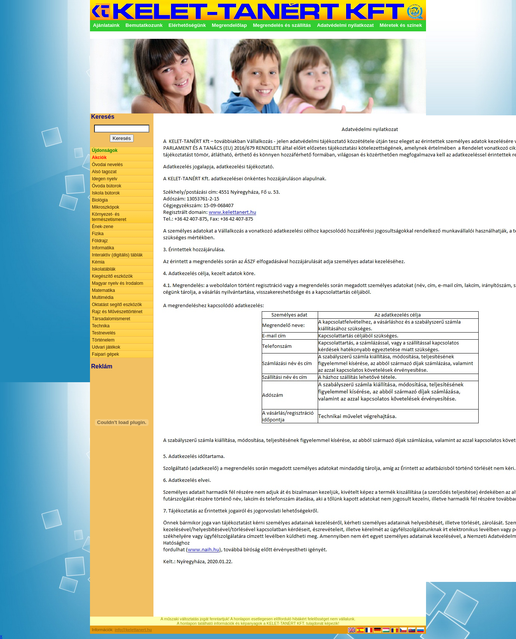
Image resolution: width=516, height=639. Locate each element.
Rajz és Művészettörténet (117, 311)
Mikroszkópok (105, 207)
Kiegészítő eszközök (112, 276)
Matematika (103, 290)
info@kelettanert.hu (133, 629)
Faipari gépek (105, 354)
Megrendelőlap (229, 25)
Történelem (103, 340)
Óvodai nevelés (107, 164)
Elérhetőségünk (187, 25)
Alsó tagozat (104, 171)
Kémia (98, 262)
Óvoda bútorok (106, 185)
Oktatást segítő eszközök (117, 304)
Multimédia (103, 297)
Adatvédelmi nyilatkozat (345, 25)
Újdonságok (105, 150)
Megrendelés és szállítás (282, 25)
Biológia (100, 200)
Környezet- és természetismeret (109, 217)
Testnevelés (103, 333)
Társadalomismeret (111, 318)
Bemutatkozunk (143, 25)
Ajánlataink (106, 25)
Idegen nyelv (104, 178)
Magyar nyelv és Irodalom (117, 283)
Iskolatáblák (103, 269)
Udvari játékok (106, 347)
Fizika (97, 233)
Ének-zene (102, 226)
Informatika (103, 247)
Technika (100, 325)
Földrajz (100, 240)
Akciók (99, 157)
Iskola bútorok (106, 193)
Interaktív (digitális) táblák (117, 255)
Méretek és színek (401, 25)
